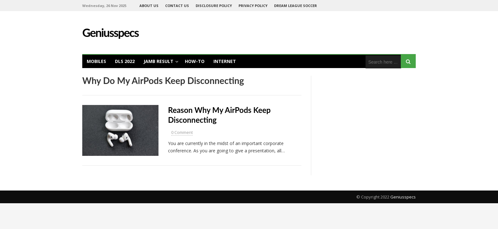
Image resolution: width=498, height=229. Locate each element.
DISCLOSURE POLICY (214, 5)
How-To (195, 61)
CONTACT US (177, 5)
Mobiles (96, 61)
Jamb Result (158, 61)
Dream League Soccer (295, 5)
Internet (224, 61)
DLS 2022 (125, 61)
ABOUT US (148, 5)
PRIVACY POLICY (253, 5)
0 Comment (182, 132)
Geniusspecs (403, 197)
